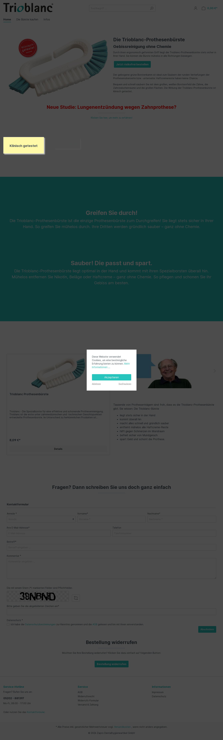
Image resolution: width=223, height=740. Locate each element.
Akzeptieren (111, 377)
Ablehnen (96, 384)
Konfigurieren (125, 384)
